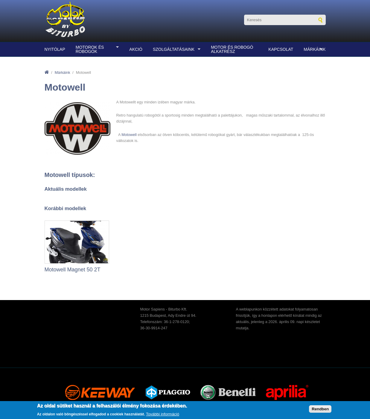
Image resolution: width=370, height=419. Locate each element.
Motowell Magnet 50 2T (73, 270)
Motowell (129, 134)
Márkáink (313, 49)
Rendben (320, 409)
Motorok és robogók (96, 49)
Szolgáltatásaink (175, 49)
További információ (162, 414)
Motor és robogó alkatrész (232, 49)
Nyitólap (55, 49)
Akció (135, 49)
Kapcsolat (280, 49)
